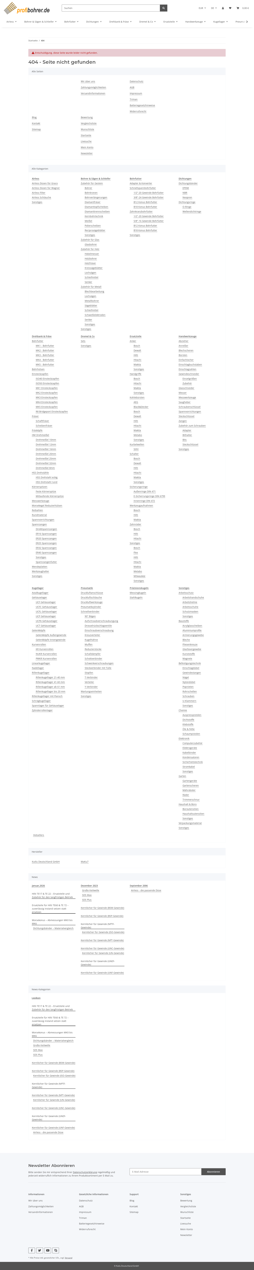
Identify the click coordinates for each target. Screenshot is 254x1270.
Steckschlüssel (186, 416)
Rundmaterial (39, 514)
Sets (83, 341)
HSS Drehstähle (40, 472)
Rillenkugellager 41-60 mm (50, 682)
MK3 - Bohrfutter (45, 355)
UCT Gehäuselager (46, 625)
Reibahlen (37, 510)
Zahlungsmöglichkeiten (93, 87)
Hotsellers (38, 835)
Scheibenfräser (44, 425)
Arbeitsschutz (186, 592)
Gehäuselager (39, 597)
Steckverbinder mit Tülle (98, 667)
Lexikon (36, 997)
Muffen (88, 644)
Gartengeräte (190, 780)
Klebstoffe (188, 724)
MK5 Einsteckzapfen (47, 406)
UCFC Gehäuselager (46, 606)
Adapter (187, 430)
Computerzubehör (192, 743)
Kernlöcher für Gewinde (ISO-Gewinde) (103, 932)
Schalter (134, 453)
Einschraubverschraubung (99, 630)
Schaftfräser (42, 420)
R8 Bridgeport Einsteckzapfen (52, 411)
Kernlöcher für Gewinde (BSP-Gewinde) (102, 915)
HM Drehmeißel (40, 435)
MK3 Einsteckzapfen (47, 397)
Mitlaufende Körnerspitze (50, 496)
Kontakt (36, 123)
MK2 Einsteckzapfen (47, 392)
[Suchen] (111, 8)
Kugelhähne (91, 639)
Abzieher (183, 341)
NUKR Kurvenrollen (46, 653)
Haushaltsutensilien (193, 813)
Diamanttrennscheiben (97, 211)
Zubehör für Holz (90, 249)
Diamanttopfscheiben (96, 206)
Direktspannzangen (46, 529)
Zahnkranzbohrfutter (141, 211)
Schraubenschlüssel (190, 406)
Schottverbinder (93, 658)
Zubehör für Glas (90, 239)
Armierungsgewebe (193, 635)
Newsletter (87, 153)
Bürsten (183, 355)
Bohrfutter (37, 341)
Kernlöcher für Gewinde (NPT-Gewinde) (102, 940)
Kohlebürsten (137, 397)
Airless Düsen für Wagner (46, 187)
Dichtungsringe (187, 202)
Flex (136, 552)
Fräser (35, 416)
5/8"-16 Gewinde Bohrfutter (149, 220)
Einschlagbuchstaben (190, 364)
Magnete (187, 658)
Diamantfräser (92, 202)
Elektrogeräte (190, 747)
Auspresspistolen (192, 714)
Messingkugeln (138, 592)
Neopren (187, 197)
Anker (133, 341)
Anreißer (183, 345)
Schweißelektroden (95, 314)
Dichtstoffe (188, 719)
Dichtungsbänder (188, 183)
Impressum (136, 93)
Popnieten (188, 686)
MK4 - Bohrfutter (45, 359)
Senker (88, 282)
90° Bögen (90, 616)
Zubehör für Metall (91, 286)
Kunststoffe (189, 653)
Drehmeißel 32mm (46, 463)
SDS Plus (87, 899)
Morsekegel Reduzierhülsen (47, 505)
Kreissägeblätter (94, 267)
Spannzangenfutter (46, 561)
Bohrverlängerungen (96, 197)
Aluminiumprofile (192, 630)
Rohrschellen (190, 691)
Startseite (86, 135)
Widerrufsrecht (138, 111)
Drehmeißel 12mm (46, 444)
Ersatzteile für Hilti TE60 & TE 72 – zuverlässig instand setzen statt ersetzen (50, 909)
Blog (34, 117)
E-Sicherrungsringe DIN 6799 (149, 496)
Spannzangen (39, 524)
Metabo (138, 435)
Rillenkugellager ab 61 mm (50, 686)
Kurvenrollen (39, 644)
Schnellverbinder (90, 611)
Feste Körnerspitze (46, 491)
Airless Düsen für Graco (45, 183)
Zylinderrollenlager (42, 710)
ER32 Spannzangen (46, 547)
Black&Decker (141, 406)
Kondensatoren (191, 757)
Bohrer (88, 187)
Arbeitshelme (190, 602)
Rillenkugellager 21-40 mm (50, 677)
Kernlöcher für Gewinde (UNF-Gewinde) (102, 972)
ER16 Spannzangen (46, 533)
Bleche (186, 639)
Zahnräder (135, 524)
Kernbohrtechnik (94, 216)
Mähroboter (189, 790)
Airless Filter (38, 192)
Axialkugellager (40, 592)
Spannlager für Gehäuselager (48, 705)
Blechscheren (186, 350)
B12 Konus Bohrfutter (145, 202)
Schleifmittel (91, 277)
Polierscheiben (93, 225)
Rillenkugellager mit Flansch (47, 696)
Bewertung (87, 117)
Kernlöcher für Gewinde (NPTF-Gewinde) (98, 925)
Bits (185, 439)
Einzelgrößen (190, 378)
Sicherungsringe (139, 486)
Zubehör (187, 383)
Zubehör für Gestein (92, 183)
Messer (183, 392)
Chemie (183, 710)
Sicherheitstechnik (193, 761)
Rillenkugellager (40, 672)
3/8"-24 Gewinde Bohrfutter (149, 197)
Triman (134, 99)
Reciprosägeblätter (95, 230)
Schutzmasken (190, 611)
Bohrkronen (91, 192)
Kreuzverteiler (92, 635)
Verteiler (89, 682)
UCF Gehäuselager (46, 602)
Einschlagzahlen (187, 369)
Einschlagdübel (191, 667)
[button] (222, 8)
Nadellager (38, 667)
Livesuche (86, 141)
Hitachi (137, 359)
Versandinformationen (93, 93)
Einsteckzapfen (40, 373)
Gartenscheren (191, 785)
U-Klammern (189, 700)
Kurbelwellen (137, 444)
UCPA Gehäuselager (46, 620)
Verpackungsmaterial (190, 823)
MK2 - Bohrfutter (45, 350)
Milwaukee (139, 576)
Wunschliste (87, 129)
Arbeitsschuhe (190, 606)
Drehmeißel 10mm (46, 439)
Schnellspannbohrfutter (143, 187)
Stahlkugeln (136, 597)
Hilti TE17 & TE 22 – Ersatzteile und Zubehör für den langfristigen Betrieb (52, 895)
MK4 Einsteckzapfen (47, 402)
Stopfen (89, 672)
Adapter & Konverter (141, 183)
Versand (68, 1257)
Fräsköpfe (37, 430)
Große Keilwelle (90, 890)
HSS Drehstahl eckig (47, 477)
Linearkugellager (41, 663)
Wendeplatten (39, 566)
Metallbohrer (92, 300)
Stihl (136, 449)
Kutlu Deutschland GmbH (46, 861)
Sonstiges (37, 202)
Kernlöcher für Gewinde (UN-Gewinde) (103, 953)
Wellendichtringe (192, 211)
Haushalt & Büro (187, 804)
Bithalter (187, 435)
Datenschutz (136, 81)
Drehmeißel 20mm (46, 453)
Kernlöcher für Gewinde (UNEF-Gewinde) (98, 963)
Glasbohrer (91, 244)
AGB (132, 87)
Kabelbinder (189, 752)
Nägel (186, 677)
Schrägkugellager (41, 700)
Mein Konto (87, 147)
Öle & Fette (189, 729)
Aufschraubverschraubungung (101, 620)
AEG (136, 402)
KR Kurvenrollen (44, 649)
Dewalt (137, 350)
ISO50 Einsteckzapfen (47, 383)
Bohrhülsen (38, 369)
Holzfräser (90, 263)
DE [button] (212, 8)
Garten (182, 776)
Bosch (137, 345)
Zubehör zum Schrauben (192, 425)
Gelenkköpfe (38, 630)
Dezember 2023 (89, 885)
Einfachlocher (186, 359)
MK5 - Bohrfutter (45, 364)
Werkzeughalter (40, 571)
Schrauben (188, 696)
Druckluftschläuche (91, 597)
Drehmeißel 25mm (46, 458)
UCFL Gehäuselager (46, 611)
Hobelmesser (92, 253)
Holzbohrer (91, 258)
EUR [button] (201, 8)
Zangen (183, 420)
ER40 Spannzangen (46, 552)
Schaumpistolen (191, 733)
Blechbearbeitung (94, 291)
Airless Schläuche (41, 197)
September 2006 (139, 885)
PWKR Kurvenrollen (46, 658)
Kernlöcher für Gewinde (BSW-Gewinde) (102, 907)
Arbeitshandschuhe (193, 597)
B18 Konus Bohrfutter (145, 206)
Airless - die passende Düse (146, 890)
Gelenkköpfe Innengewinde (50, 639)
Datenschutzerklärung (85, 1172)
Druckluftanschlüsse (92, 592)
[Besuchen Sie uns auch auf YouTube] (47, 1250)
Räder (186, 794)
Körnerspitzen (39, 486)
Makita (137, 364)
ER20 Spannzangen (46, 538)
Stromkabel (189, 766)
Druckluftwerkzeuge (92, 602)
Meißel (88, 220)
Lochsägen (90, 272)
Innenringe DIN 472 (144, 500)
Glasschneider (186, 388)
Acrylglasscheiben (192, 625)
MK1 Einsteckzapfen (47, 388)
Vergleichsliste (89, 123)
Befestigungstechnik (190, 663)
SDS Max (87, 895)
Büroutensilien (191, 808)
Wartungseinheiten (91, 691)
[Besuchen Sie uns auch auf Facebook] (31, 1250)
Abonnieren (213, 1171)
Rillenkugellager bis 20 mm (50, 691)
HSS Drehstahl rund (46, 482)
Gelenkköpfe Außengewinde (51, 635)
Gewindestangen (192, 672)
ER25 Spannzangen (46, 543)
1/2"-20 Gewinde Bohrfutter (149, 192)
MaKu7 (84, 861)
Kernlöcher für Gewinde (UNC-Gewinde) (102, 948)
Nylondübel (189, 682)
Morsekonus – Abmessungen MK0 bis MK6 (52, 922)
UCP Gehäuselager (46, 616)
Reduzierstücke (93, 649)
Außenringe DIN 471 (145, 491)
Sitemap (36, 129)
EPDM (186, 187)
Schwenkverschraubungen (99, 663)
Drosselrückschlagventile (98, 625)
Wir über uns (88, 81)
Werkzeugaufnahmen (141, 505)
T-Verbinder (91, 677)
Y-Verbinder (91, 686)
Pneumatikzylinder (91, 606)
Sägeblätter (91, 305)
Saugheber (184, 402)
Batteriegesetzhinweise (142, 105)
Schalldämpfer (93, 653)
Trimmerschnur (191, 799)
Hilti (136, 355)
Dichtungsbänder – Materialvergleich (53, 928)
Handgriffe (135, 373)
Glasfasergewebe (192, 649)
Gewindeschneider (189, 373)
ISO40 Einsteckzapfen (47, 378)
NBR (185, 192)
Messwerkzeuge (40, 500)
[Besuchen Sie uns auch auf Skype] (55, 1250)
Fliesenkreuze (190, 644)
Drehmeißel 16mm (46, 449)
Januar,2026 (38, 885)
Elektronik (184, 738)
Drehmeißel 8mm (45, 467)
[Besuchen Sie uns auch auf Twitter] (39, 1250)
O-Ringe (187, 206)
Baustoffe (184, 620)
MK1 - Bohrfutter (45, 345)
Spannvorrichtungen (43, 519)
